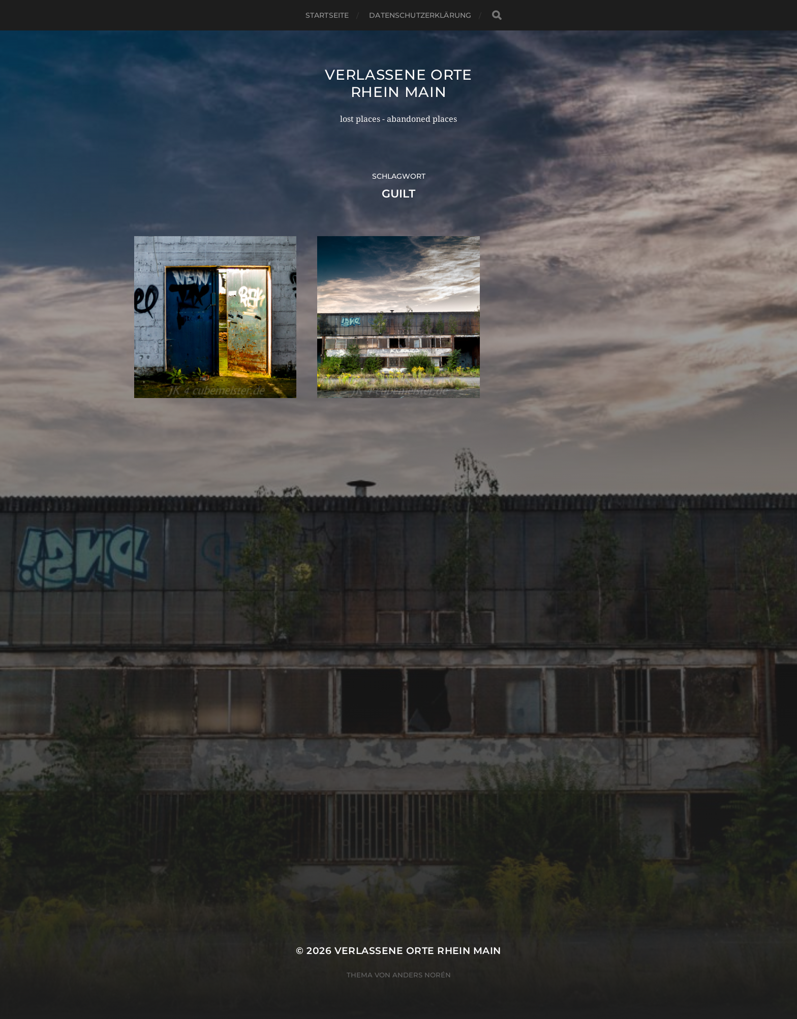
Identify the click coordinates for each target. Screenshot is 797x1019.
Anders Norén (421, 975)
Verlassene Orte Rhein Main (398, 83)
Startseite (327, 15)
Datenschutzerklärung (420, 15)
